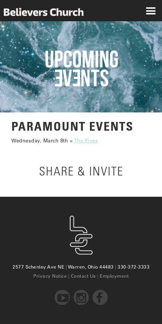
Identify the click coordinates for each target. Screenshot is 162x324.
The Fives (86, 140)
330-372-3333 (133, 267)
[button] (151, 10)
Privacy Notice (50, 276)
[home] (41, 11)
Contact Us (83, 276)
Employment (114, 276)
